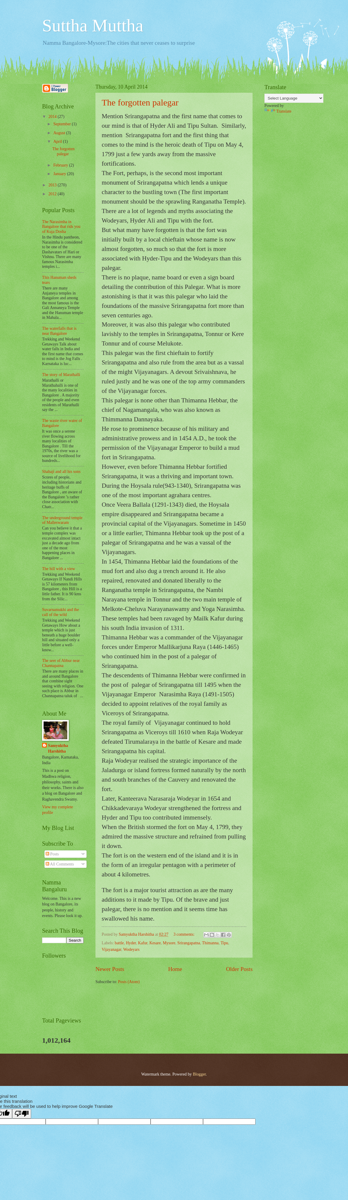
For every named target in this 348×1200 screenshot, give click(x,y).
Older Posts (239, 969)
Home (175, 969)
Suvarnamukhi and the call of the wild (60, 612)
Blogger (199, 1074)
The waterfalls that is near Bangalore (59, 331)
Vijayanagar (111, 949)
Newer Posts (109, 969)
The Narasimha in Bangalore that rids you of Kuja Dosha (61, 227)
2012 (53, 194)
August (59, 133)
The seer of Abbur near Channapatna (61, 663)
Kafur (142, 943)
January (60, 174)
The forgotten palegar (140, 102)
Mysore (169, 943)
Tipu (224, 943)
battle (119, 943)
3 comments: (184, 934)
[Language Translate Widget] (293, 98)
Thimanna (210, 943)
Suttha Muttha (92, 25)
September (62, 124)
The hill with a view (58, 569)
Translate (277, 111)
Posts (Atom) (129, 982)
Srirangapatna (188, 943)
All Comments (60, 864)
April (58, 141)
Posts (52, 854)
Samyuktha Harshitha (58, 748)
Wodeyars (131, 949)
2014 (53, 116)
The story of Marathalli (61, 374)
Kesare (155, 943)
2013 (53, 185)
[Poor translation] (21, 1114)
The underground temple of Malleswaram (62, 520)
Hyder (131, 943)
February (61, 165)
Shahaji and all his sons (61, 471)
